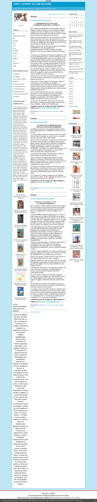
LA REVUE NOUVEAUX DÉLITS (20, 94)
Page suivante (36, 312)
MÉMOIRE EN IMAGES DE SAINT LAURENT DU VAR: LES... (75, 54)
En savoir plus (78, 500)
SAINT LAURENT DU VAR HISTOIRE (32, 4)
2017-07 (71, 83)
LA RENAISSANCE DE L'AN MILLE (41, 20)
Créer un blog (45, 493)
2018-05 (71, 81)
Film (14, 38)
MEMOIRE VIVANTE (76, 233)
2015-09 (71, 101)
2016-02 (71, 91)
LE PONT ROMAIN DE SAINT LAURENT (42, 199)
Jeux (14, 43)
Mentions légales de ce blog (36, 497)
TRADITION (16, 63)
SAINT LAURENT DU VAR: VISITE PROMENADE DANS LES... (75, 42)
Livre (14, 45)
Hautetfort (52, 493)
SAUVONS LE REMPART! (75, 50)
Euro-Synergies (16, 76)
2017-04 (71, 86)
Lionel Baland (16, 96)
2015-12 (71, 93)
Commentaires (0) (56, 111)
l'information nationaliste (18, 84)
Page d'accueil (56, 14)
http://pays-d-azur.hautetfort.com (44, 182)
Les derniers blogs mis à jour (34, 495)
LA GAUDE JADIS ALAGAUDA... (76, 69)
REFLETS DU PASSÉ (74, 66)
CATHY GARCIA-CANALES (19, 79)
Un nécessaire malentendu (19, 86)
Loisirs (14, 48)
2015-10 (71, 98)
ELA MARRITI (16, 74)
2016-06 (71, 88)
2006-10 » (63, 14)
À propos (20, 25)
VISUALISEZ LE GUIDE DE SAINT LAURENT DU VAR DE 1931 (76, 204)
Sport (14, 61)
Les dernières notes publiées (48, 495)
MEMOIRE (15, 50)
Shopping (15, 58)
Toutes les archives (73, 106)
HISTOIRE (15, 41)
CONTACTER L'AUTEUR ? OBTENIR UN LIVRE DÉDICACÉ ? (76, 177)
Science (15, 55)
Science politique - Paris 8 (19, 91)
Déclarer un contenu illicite (23, 497)
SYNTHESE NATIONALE (19, 89)
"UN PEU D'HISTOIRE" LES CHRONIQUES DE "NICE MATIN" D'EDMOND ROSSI (76, 247)
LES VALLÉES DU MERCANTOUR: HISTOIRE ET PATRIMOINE (20, 196)
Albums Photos (73, 123)
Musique (15, 53)
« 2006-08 (49, 14)
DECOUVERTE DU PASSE (19, 35)
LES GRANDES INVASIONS (39, 122)
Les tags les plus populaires (62, 495)
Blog (14, 33)
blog (78, 497)
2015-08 (71, 103)
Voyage (14, 65)
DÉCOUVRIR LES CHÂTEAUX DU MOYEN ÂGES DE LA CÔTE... (76, 37)
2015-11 (71, 96)
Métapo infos (16, 81)
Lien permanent (47, 111)
